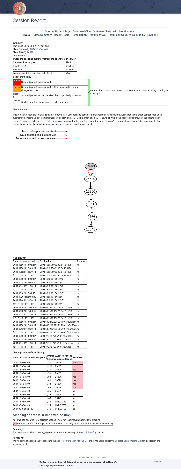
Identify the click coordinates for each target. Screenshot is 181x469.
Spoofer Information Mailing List (72, 441)
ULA (24, 66)
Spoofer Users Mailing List (128, 441)
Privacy (157, 461)
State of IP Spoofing (86, 432)
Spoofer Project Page (57, 31)
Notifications (127, 31)
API (115, 31)
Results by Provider (144, 35)
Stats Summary (42, 35)
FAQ (108, 31)
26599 (30, 52)
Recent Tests (61, 35)
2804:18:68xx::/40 (39, 49)
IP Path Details (51, 121)
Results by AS (97, 35)
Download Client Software (88, 31)
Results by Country (119, 35)
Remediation (79, 35)
